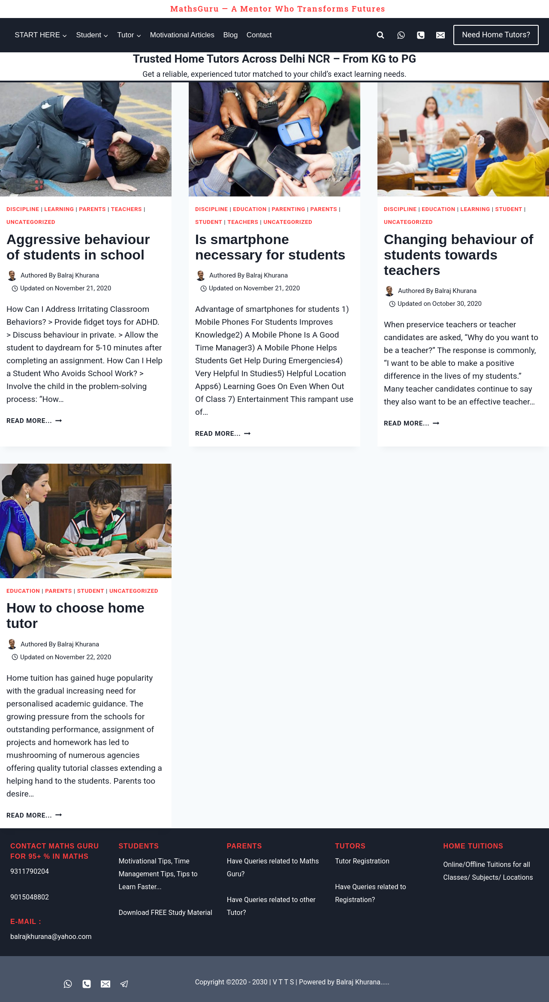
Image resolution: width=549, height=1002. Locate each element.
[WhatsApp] (401, 35)
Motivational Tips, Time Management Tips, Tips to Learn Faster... (157, 874)
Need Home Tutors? (496, 34)
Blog (230, 35)
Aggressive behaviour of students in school (78, 247)
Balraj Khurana (78, 275)
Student (208, 222)
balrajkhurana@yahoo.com (51, 937)
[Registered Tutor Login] (124, 984)
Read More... (34, 421)
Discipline (22, 209)
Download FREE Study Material (165, 912)
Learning (59, 209)
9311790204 (29, 871)
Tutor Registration (362, 861)
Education (249, 209)
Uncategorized (30, 222)
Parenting (288, 209)
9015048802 (29, 897)
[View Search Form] (380, 35)
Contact (259, 35)
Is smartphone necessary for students (270, 247)
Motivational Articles (182, 35)
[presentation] (86, 139)
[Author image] (11, 275)
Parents (92, 209)
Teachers (126, 209)
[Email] (440, 35)
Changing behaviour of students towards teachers (458, 255)
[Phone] (420, 35)
